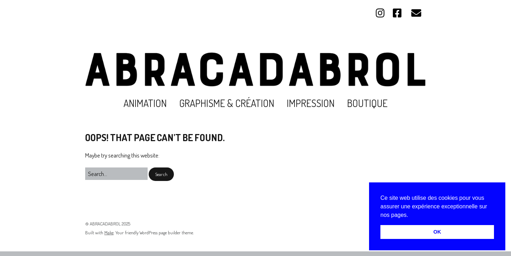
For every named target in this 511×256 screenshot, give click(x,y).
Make (109, 232)
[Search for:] (116, 173)
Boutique (367, 103)
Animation (145, 103)
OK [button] (437, 232)
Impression (311, 103)
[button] (411, 215)
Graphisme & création (226, 103)
